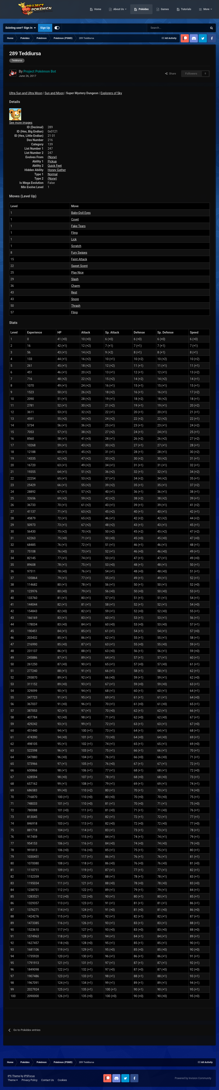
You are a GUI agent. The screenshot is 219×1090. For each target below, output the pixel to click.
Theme (13, 1080)
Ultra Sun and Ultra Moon (25, 93)
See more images (20, 122)
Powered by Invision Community (193, 1078)
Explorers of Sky (111, 93)
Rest (74, 292)
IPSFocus (29, 1076)
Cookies (62, 1080)
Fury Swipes (79, 252)
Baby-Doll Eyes (81, 212)
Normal (53, 174)
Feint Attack (79, 259)
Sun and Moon (54, 93)
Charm (75, 285)
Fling (74, 232)
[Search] (162, 28)
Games (186, 10)
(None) (52, 157)
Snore (75, 299)
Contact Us (47, 1080)
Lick (74, 239)
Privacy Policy (29, 1080)
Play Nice (77, 272)
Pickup (52, 161)
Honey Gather (57, 170)
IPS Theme (14, 1076)
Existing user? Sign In (21, 28)
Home (119, 10)
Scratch (76, 246)
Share (170, 73)
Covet (75, 219)
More (206, 10)
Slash (74, 279)
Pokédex (165, 10)
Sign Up (45, 27)
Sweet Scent (79, 266)
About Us (141, 10)
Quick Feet (55, 165)
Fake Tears (78, 226)
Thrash (75, 305)
